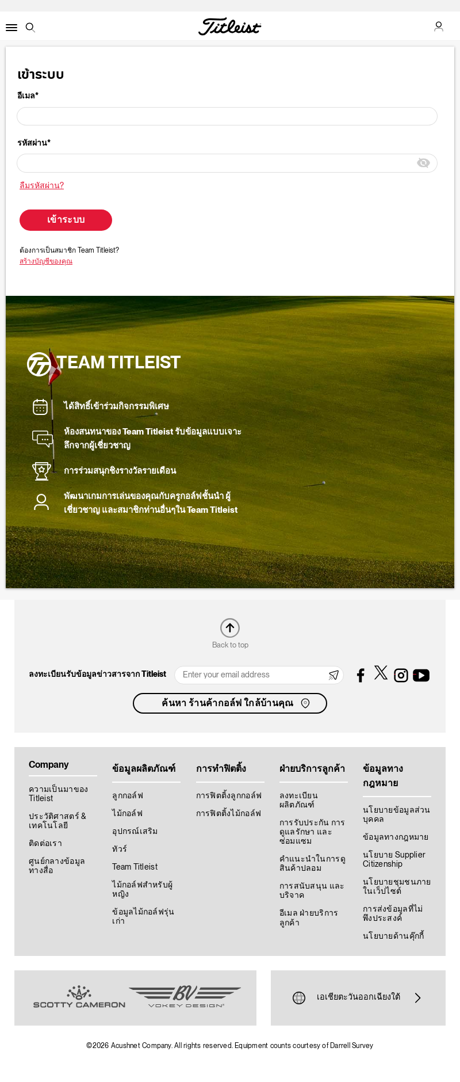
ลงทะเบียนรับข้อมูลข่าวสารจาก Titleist (97, 674)
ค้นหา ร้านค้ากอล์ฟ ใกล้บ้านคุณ (237, 703)
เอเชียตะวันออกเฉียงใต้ (358, 998)
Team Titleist (135, 867)
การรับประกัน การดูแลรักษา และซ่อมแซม (312, 832)
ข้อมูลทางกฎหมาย (396, 837)
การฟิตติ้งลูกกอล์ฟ (229, 796)
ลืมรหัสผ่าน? (42, 185)
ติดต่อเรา (45, 843)
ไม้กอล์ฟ (127, 813)
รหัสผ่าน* (34, 143)
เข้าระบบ (66, 220)
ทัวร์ (119, 849)
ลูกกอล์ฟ (127, 796)
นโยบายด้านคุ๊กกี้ (393, 936)
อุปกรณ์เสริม (135, 831)
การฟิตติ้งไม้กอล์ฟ (229, 813)
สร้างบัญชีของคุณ (46, 261)
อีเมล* (28, 96)
